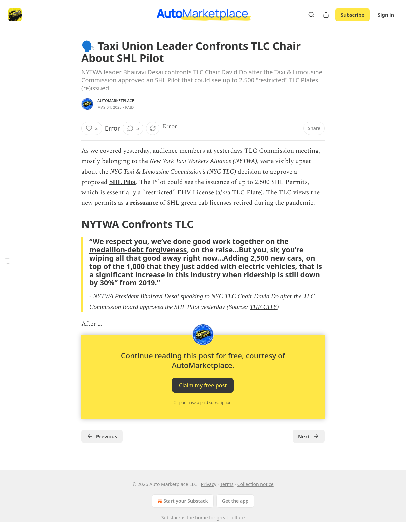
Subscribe (352, 14)
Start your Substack (182, 501)
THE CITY (263, 306)
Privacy (208, 484)
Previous (102, 436)
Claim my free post (203, 385)
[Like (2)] (91, 128)
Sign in (386, 14)
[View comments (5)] (133, 128)
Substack (171, 517)
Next (308, 436)
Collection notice (255, 484)
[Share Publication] (326, 14)
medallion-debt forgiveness (138, 249)
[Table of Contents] (7, 261)
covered (111, 151)
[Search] (311, 14)
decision (249, 172)
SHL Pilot (122, 181)
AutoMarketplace (115, 100)
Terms (226, 484)
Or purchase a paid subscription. (203, 402)
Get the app (235, 501)
